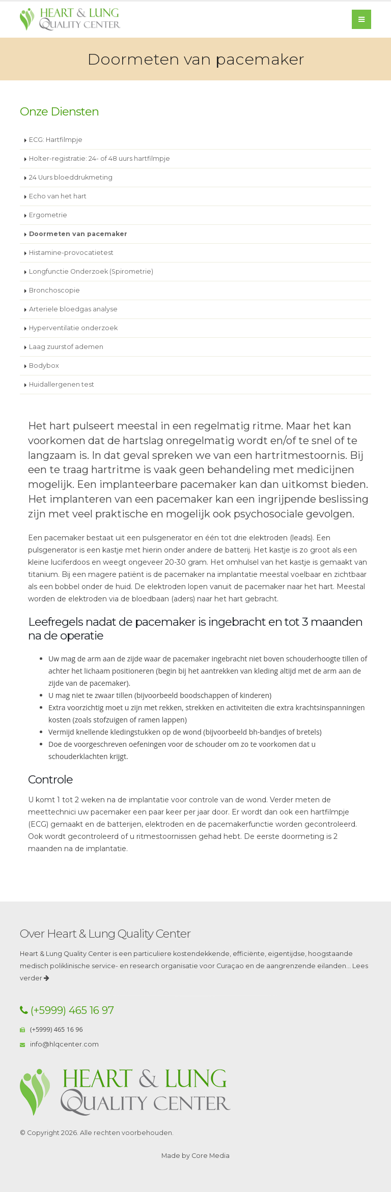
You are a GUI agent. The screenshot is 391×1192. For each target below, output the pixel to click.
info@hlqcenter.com (64, 1044)
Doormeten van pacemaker (78, 234)
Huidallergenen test (61, 384)
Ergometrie (48, 215)
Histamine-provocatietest (71, 252)
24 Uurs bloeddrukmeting (71, 177)
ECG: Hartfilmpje (55, 139)
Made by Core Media (195, 1155)
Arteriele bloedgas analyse (73, 309)
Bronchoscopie (54, 290)
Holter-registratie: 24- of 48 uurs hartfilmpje (99, 158)
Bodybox (44, 365)
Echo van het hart (58, 196)
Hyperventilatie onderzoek (73, 328)
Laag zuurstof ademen (66, 347)
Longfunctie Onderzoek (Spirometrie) (91, 271)
